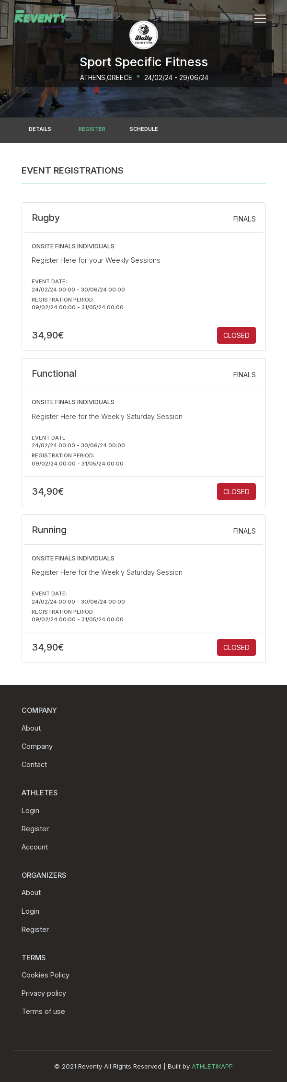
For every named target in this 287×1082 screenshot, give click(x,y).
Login (30, 810)
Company (37, 746)
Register (35, 829)
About (31, 728)
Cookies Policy (45, 975)
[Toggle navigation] (260, 19)
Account (35, 847)
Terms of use (43, 1011)
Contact (34, 764)
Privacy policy (44, 993)
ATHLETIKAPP (212, 1066)
